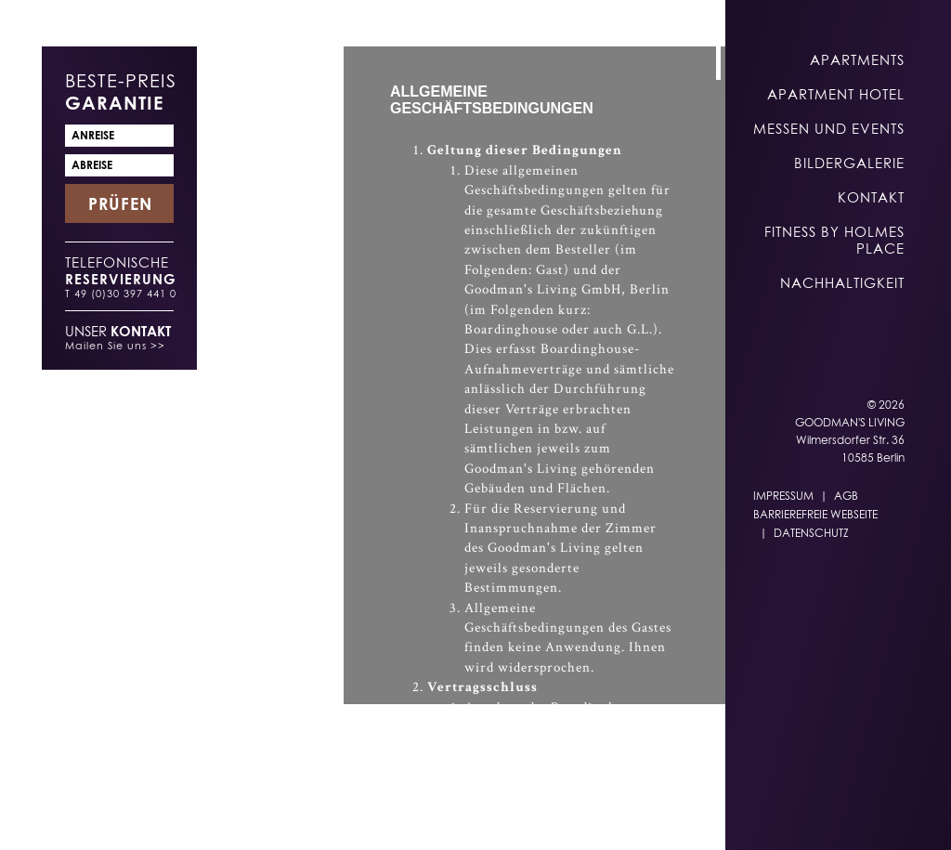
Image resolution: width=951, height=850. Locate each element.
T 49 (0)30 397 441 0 (120, 293)
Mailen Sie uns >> (115, 345)
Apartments (857, 59)
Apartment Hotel (836, 93)
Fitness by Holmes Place (834, 239)
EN (436, 814)
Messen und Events (829, 128)
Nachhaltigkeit (842, 282)
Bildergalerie (849, 162)
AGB (846, 496)
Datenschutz (811, 533)
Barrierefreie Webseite (815, 514)
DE (399, 814)
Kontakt (871, 197)
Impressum (783, 496)
